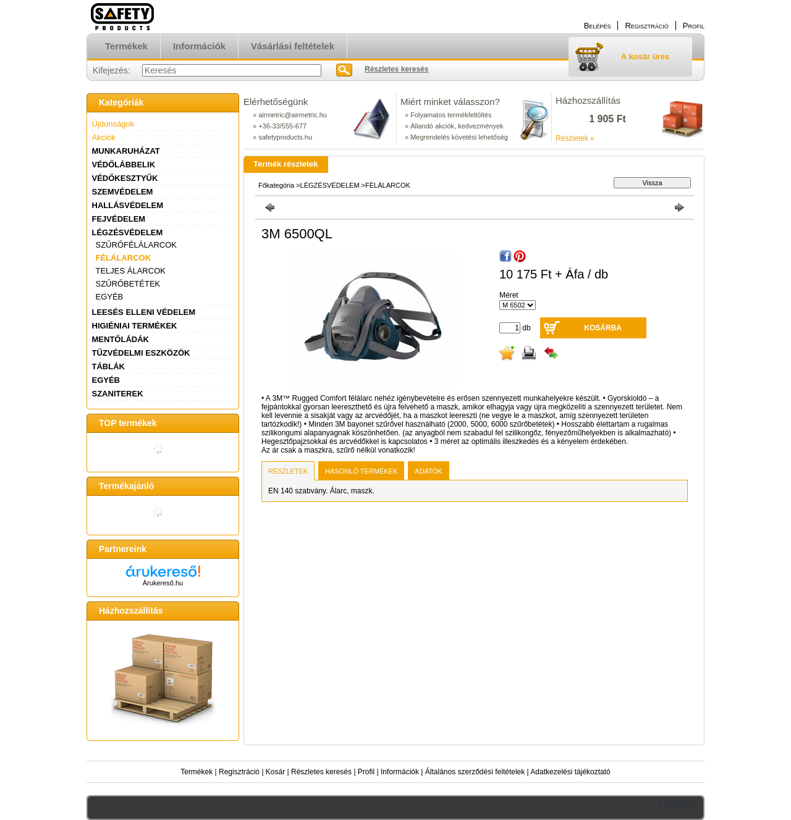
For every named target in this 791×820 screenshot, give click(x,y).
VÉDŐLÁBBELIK (124, 164)
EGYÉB (110, 296)
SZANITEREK (117, 393)
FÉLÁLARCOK (123, 257)
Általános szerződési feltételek (475, 772)
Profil (366, 772)
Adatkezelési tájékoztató (570, 772)
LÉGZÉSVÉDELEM (127, 232)
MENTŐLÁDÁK (120, 339)
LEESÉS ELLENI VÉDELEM (144, 312)
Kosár (275, 772)
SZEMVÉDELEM (122, 191)
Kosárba (603, 328)
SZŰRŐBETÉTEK (128, 283)
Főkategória (276, 185)
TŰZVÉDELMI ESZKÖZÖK (141, 353)
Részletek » (575, 138)
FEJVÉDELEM (119, 219)
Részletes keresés (321, 772)
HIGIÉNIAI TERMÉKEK (134, 325)
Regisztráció (239, 772)
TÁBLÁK (108, 366)
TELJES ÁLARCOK (131, 270)
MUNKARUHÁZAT (126, 151)
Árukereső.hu (163, 583)
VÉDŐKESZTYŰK (125, 178)
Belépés (597, 25)
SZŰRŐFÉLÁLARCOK (136, 244)
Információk (400, 772)
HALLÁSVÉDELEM (128, 205)
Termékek (196, 772)
